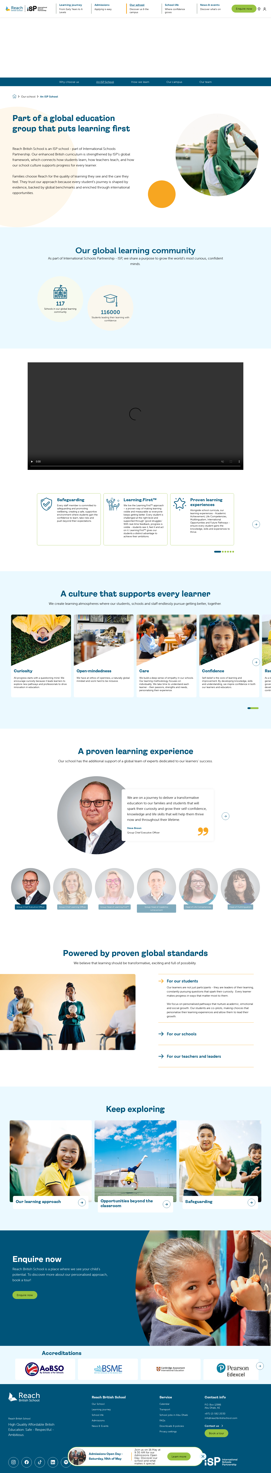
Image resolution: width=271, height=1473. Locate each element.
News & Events (100, 1426)
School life (98, 1414)
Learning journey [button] (70, 4)
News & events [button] (209, 4)
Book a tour (216, 1433)
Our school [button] (137, 4)
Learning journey (101, 1409)
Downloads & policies (172, 1426)
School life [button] (172, 4)
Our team (205, 81)
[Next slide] (256, 662)
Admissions (98, 1420)
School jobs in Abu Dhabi (174, 1414)
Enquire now (244, 8)
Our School (98, 1403)
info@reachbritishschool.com (221, 1418)
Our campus (174, 81)
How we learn (140, 81)
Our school (28, 96)
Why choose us (69, 81)
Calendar (165, 1403)
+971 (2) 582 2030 (215, 1413)
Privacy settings (168, 1431)
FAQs (162, 1420)
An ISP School (105, 81)
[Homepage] (16, 96)
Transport (165, 1409)
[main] (135, 745)
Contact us (212, 1426)
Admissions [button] (102, 4)
